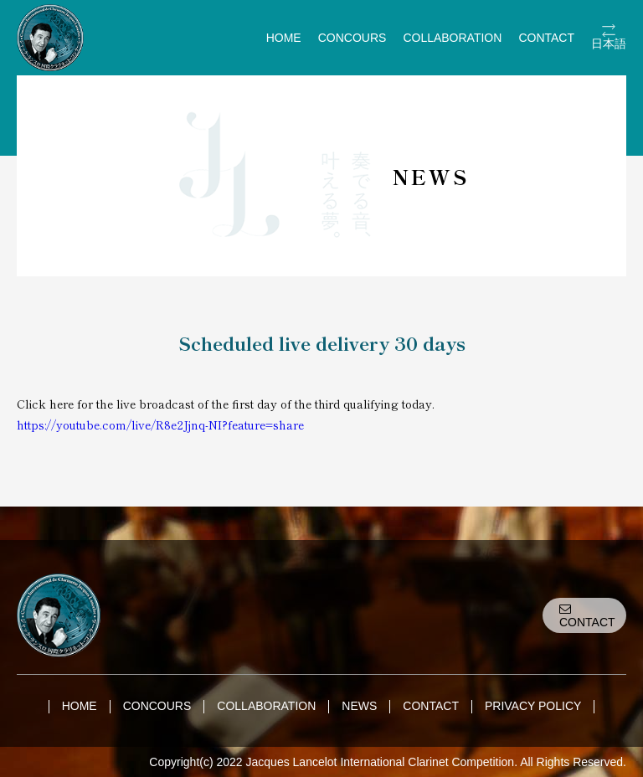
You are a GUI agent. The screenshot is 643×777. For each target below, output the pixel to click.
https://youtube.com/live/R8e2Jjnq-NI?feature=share (160, 424)
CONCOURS (352, 37)
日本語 (608, 43)
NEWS (359, 706)
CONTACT (546, 37)
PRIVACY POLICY (533, 706)
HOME (283, 37)
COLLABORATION (452, 37)
